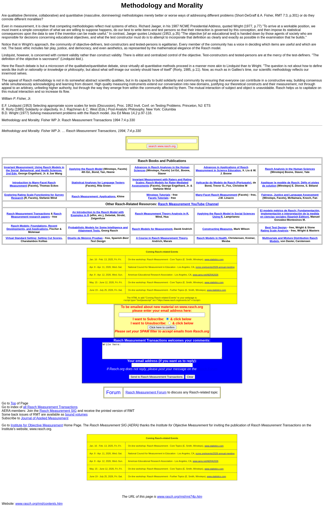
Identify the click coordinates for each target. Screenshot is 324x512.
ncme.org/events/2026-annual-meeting (215, 267)
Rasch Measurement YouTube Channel (188, 204)
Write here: (162, 352)
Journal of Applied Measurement (44, 421)
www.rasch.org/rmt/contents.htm (39, 506)
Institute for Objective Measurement (37, 428)
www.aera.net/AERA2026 (205, 274)
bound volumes (76, 417)
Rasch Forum (207, 372)
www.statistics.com (214, 259)
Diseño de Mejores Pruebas (85, 238)
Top (13, 406)
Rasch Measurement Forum (145, 395)
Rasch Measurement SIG (58, 414)
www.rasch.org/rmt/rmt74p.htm (179, 499)
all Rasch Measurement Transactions (50, 410)
